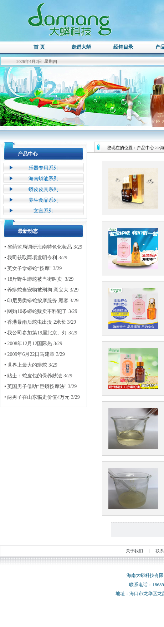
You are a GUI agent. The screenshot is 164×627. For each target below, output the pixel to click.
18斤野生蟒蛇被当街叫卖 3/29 (38, 279)
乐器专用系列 (43, 168)
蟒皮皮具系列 (43, 189)
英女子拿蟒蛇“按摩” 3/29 (33, 268)
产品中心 (28, 154)
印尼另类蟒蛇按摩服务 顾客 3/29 (41, 300)
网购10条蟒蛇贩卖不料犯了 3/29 (40, 311)
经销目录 (123, 47)
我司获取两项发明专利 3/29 (35, 258)
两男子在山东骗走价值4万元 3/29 (42, 397)
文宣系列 (43, 211)
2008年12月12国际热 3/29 (33, 343)
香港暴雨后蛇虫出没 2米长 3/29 (40, 322)
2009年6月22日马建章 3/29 (34, 354)
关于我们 (134, 550)
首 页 (39, 47)
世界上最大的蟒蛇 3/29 (30, 365)
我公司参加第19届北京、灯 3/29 (40, 333)
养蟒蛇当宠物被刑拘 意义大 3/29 (41, 290)
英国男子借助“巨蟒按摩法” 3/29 (40, 386)
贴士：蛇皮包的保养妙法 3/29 (38, 376)
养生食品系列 (43, 200)
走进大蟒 (81, 47)
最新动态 (28, 231)
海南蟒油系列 (43, 178)
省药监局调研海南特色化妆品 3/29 (43, 247)
